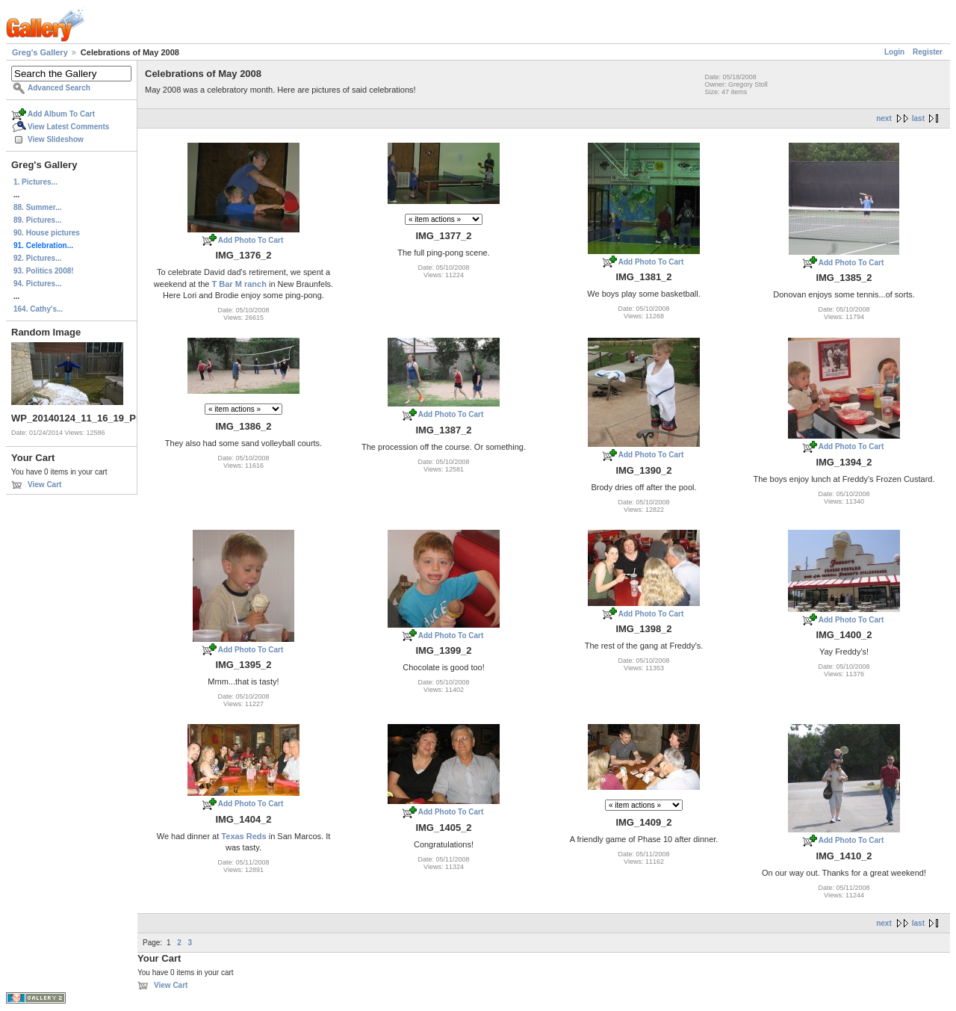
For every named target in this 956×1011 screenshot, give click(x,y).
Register (928, 52)
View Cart (44, 484)
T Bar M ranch (239, 283)
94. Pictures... (37, 283)
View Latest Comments (68, 127)
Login (894, 52)
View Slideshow (56, 139)
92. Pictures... (37, 258)
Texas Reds (243, 836)
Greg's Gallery (40, 52)
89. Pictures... (37, 220)
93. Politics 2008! (43, 271)
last (918, 118)
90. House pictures (46, 233)
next (884, 118)
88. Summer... (37, 207)
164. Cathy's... (38, 309)
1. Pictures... (35, 182)
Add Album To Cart (61, 114)
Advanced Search (59, 88)
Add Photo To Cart (251, 240)
